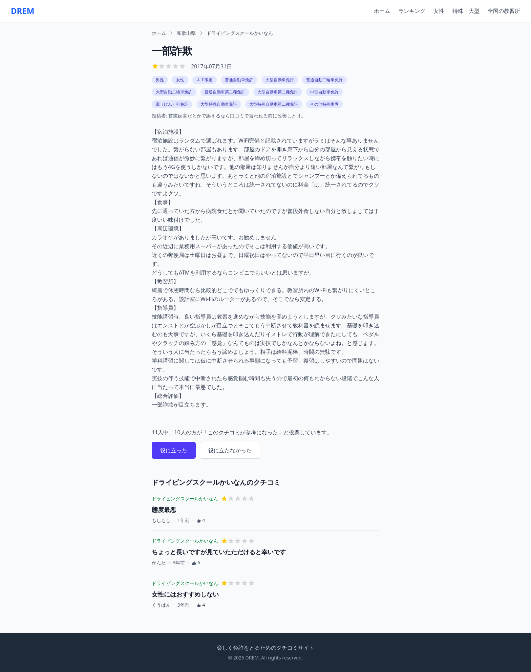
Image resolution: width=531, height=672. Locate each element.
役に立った (173, 450)
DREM (22, 10)
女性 (438, 11)
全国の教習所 (504, 11)
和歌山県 (186, 33)
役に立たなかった (230, 450)
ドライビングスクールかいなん (240, 33)
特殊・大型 (466, 11)
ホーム (382, 11)
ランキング (411, 11)
